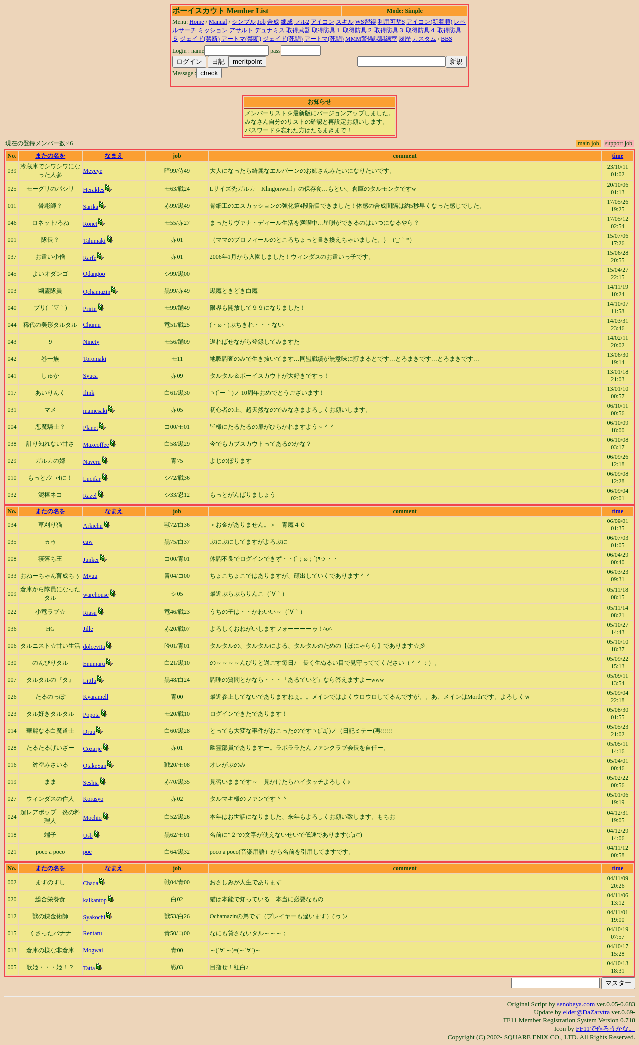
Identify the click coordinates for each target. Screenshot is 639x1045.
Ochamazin (97, 291)
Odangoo (94, 273)
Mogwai (93, 950)
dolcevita (94, 646)
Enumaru (94, 663)
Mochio (92, 817)
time (618, 155)
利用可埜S (391, 21)
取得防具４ (421, 30)
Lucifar (92, 478)
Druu (89, 731)
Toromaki (94, 358)
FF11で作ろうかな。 (605, 1028)
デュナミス (270, 30)
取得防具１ (326, 30)
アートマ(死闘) (324, 38)
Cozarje (92, 748)
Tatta (89, 968)
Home (196, 21)
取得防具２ (358, 30)
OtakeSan (95, 765)
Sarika (91, 206)
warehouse (96, 594)
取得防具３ (389, 30)
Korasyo (93, 798)
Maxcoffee (96, 444)
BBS (446, 38)
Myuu (90, 575)
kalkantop (95, 900)
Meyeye (93, 170)
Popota (91, 714)
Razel (90, 495)
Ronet (90, 223)
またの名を (50, 155)
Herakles (94, 189)
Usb (88, 835)
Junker (91, 559)
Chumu (92, 324)
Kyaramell (96, 696)
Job (261, 21)
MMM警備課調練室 (371, 38)
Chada (91, 883)
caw (88, 541)
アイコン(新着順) (429, 21)
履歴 (405, 38)
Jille (88, 628)
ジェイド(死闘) (283, 38)
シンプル (244, 21)
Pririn (90, 308)
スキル (345, 21)
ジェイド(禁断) (200, 38)
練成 (287, 21)
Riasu (90, 612)
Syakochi (94, 917)
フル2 (301, 21)
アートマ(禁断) (241, 38)
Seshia (91, 782)
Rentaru (92, 933)
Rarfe (90, 257)
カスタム (424, 38)
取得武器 (298, 30)
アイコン (322, 21)
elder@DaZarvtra (586, 1012)
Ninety (91, 341)
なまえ (114, 155)
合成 (273, 21)
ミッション (213, 30)
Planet (90, 427)
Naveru (92, 461)
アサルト (241, 30)
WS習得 (365, 21)
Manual (218, 21)
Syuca (90, 375)
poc (87, 851)
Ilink (89, 392)
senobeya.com (576, 1004)
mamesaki (95, 410)
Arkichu (93, 525)
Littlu (90, 680)
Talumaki (94, 240)
